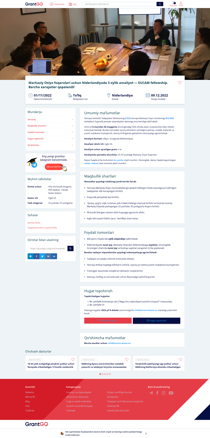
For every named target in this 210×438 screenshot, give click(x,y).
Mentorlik (30, 396)
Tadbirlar (30, 410)
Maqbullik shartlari (51, 125)
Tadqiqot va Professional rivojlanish (125, 401)
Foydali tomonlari (51, 132)
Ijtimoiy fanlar (34, 222)
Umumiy (51, 119)
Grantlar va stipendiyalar (78, 391)
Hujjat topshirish (51, 138)
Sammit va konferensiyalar (79, 405)
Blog (27, 401)
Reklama (29, 391)
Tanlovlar (71, 410)
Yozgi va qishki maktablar (78, 401)
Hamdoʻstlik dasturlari (118, 410)
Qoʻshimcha (51, 145)
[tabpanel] (51, 362)
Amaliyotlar (113, 396)
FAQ (27, 405)
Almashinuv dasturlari (77, 396)
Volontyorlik (113, 405)
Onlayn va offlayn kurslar (119, 391)
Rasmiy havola (108, 320)
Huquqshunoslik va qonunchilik (42, 227)
